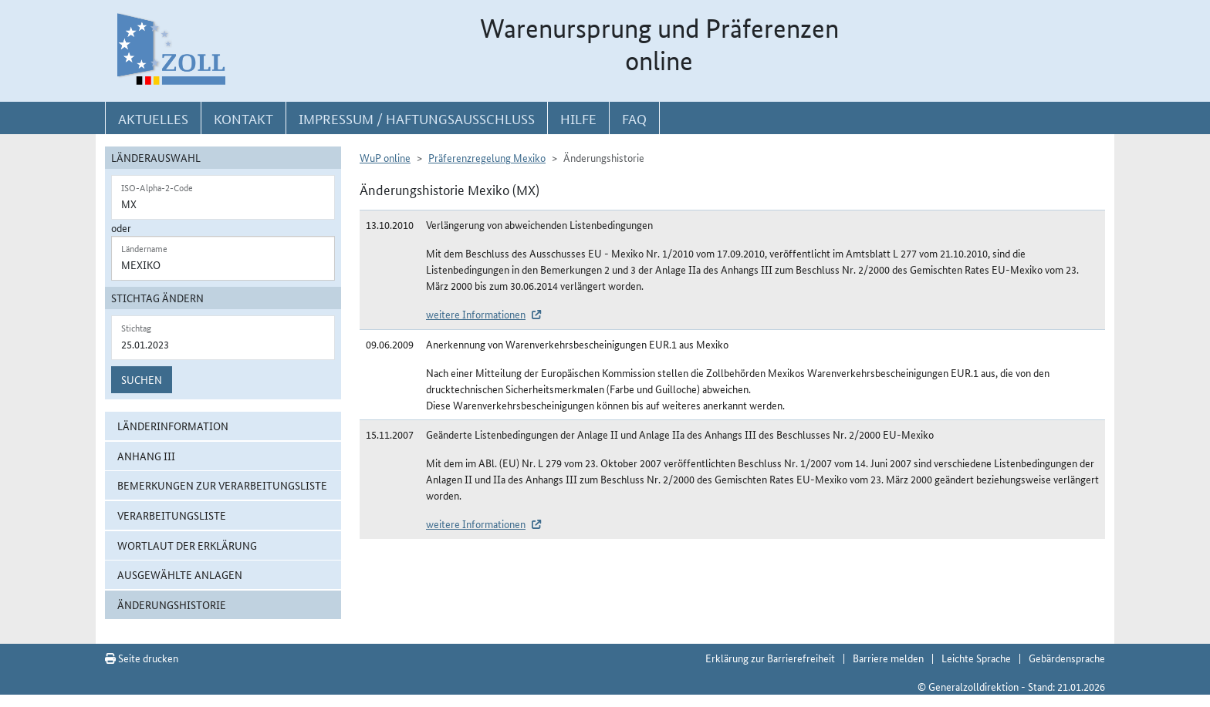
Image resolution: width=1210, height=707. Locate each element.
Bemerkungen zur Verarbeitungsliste (222, 485)
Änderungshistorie (171, 604)
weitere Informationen (476, 314)
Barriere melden (888, 657)
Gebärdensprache (1067, 657)
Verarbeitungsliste (171, 515)
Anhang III (146, 455)
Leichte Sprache (976, 657)
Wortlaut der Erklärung (187, 545)
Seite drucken (141, 657)
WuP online (385, 157)
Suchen (141, 379)
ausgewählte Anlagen (179, 574)
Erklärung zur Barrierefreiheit (770, 657)
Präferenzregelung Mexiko (487, 157)
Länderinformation (172, 425)
